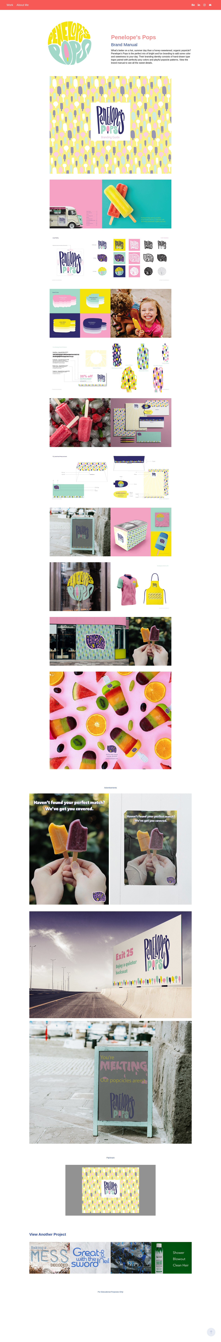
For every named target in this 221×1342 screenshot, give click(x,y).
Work (10, 4)
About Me (23, 4)
